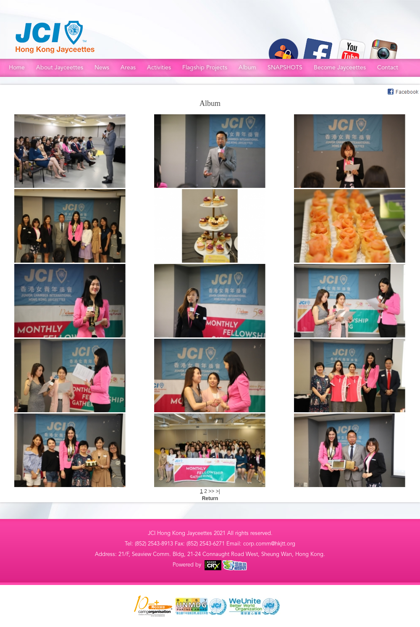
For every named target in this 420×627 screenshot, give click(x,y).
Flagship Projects (204, 67)
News (101, 67)
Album (247, 67)
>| (218, 491)
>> (211, 491)
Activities (159, 67)
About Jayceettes (59, 67)
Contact (387, 67)
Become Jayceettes (340, 67)
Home (17, 67)
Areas (128, 67)
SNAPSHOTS (285, 67)
